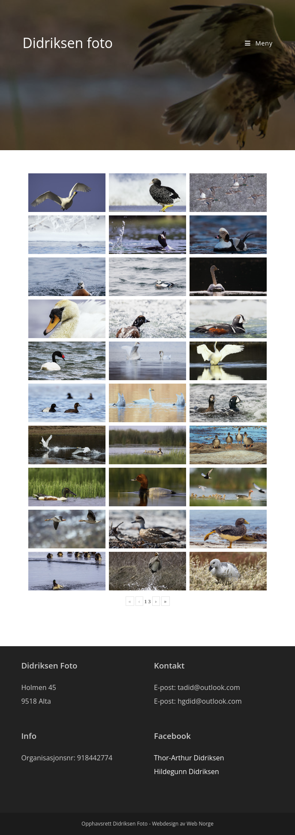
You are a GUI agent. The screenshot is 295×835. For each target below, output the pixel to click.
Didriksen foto (67, 42)
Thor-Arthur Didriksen (189, 757)
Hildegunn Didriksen (186, 771)
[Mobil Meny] (258, 43)
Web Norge (200, 823)
